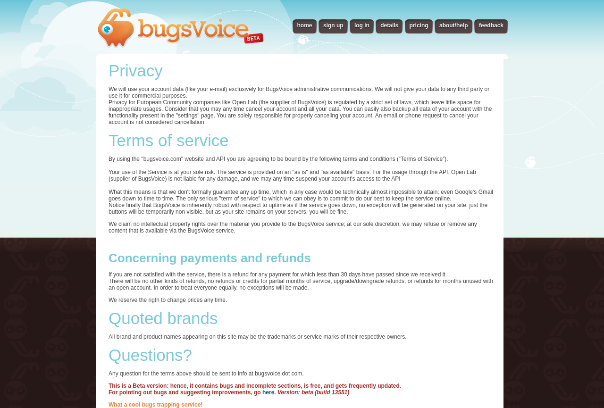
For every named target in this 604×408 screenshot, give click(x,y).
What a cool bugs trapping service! (155, 404)
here (268, 392)
